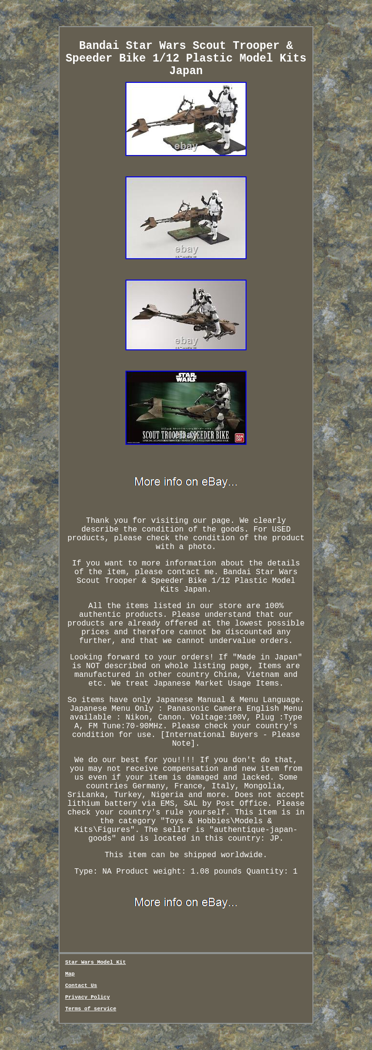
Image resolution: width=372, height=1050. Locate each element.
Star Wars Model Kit (95, 962)
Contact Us (81, 985)
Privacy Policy (87, 997)
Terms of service (90, 1009)
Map (70, 974)
